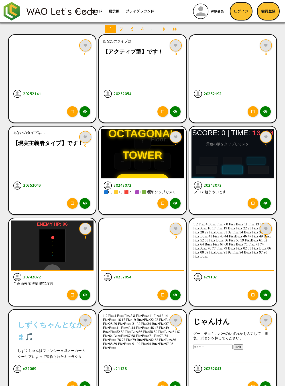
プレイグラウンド (140, 11)
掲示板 (114, 11)
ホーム (80, 11)
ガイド (97, 11)
